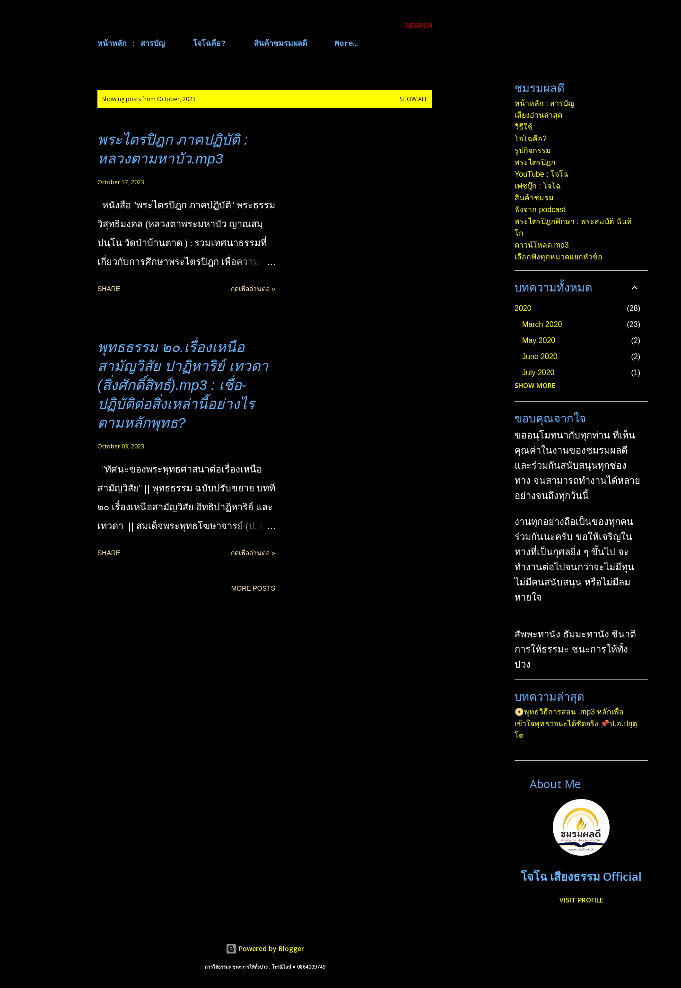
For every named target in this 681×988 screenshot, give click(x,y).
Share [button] (108, 288)
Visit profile (581, 899)
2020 (523, 308)
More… (346, 44)
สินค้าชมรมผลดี (280, 44)
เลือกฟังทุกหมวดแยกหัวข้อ (558, 257)
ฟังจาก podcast (540, 210)
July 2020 (538, 373)
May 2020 (538, 340)
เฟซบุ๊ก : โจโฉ (538, 186)
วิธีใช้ (524, 127)
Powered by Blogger (265, 948)
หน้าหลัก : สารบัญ (131, 44)
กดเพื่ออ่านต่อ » (253, 288)
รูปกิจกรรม (533, 150)
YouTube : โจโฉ (541, 174)
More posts (253, 588)
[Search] (418, 26)
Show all (414, 99)
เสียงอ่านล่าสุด (538, 115)
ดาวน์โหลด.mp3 (542, 245)
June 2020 (540, 356)
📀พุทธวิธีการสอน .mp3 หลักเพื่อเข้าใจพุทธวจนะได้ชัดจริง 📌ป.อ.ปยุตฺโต (576, 723)
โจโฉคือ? (209, 44)
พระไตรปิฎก (535, 162)
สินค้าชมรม (534, 198)
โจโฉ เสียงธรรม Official (581, 876)
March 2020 (542, 324)
